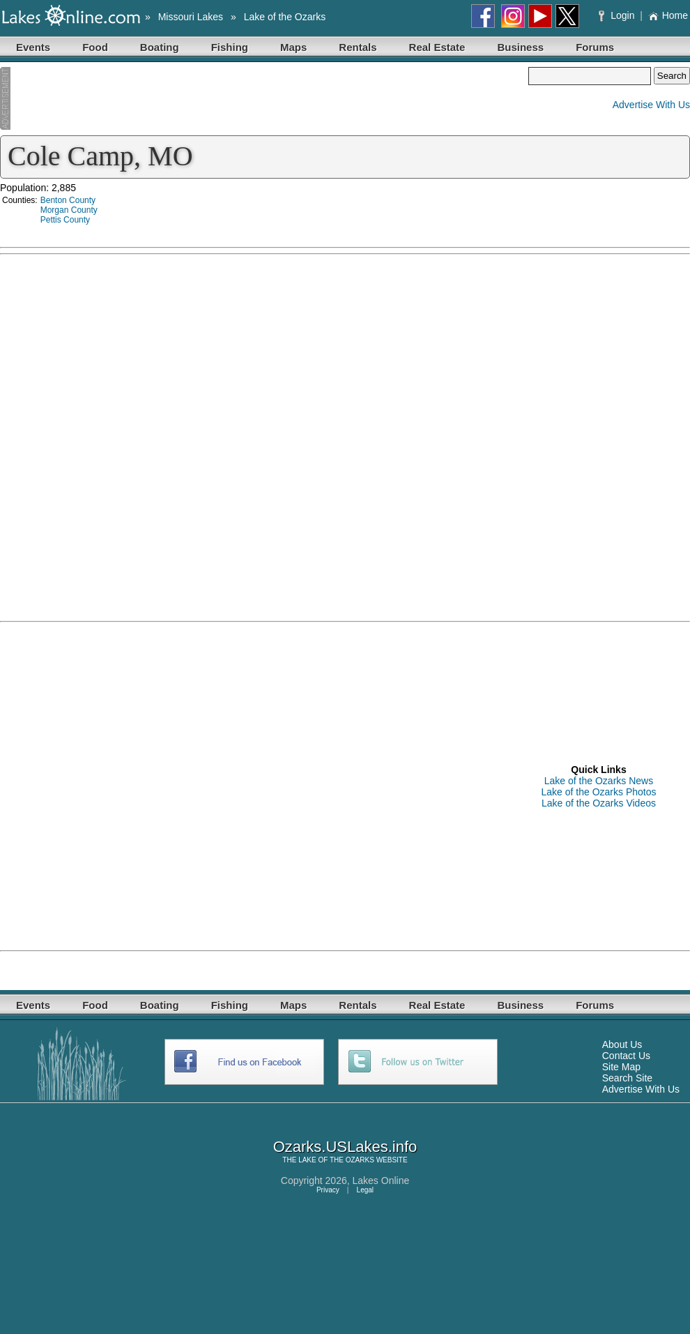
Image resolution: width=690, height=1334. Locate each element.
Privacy (327, 1190)
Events (33, 47)
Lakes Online (381, 1180)
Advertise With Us (651, 104)
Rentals (357, 47)
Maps (293, 47)
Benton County (67, 200)
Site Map (621, 1066)
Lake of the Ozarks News (598, 780)
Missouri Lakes (190, 16)
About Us (622, 1044)
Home (668, 15)
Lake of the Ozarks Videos (599, 803)
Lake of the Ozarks (285, 16)
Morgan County (69, 210)
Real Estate (437, 47)
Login (618, 15)
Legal (365, 1190)
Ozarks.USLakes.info (345, 1146)
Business (520, 47)
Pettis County (65, 220)
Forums (595, 47)
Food (95, 47)
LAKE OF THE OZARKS (336, 1160)
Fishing (229, 47)
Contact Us (626, 1055)
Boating (159, 47)
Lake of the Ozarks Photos (599, 791)
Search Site (627, 1078)
